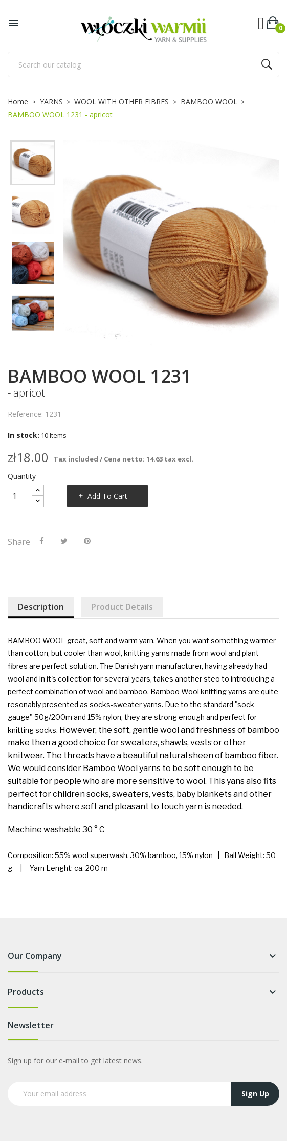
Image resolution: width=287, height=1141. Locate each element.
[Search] (143, 64)
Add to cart (107, 496)
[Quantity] (20, 496)
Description (41, 606)
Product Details (122, 606)
